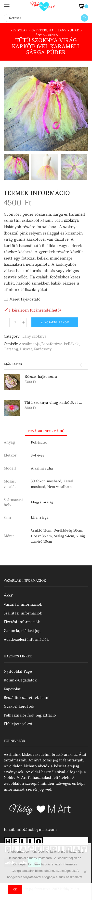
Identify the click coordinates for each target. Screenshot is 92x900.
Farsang (11, 349)
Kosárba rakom (56, 322)
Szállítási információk (23, 613)
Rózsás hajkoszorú (41, 376)
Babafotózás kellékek (60, 343)
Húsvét (26, 349)
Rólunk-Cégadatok (20, 680)
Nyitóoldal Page (18, 671)
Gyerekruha (42, 30)
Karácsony (43, 349)
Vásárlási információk (23, 604)
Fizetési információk (22, 621)
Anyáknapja (29, 343)
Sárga (43, 517)
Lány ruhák (68, 30)
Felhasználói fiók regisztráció (30, 715)
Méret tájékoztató (24, 299)
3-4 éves (37, 455)
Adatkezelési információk (26, 639)
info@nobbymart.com (36, 829)
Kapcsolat (12, 689)
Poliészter (39, 442)
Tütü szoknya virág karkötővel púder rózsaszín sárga (53, 402)
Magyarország (42, 502)
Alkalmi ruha (42, 468)
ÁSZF (8, 595)
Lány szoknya (45, 35)
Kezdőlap (18, 30)
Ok (15, 889)
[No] (84, 871)
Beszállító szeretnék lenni (27, 697)
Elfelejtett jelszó (18, 723)
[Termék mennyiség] (15, 322)
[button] (10, 110)
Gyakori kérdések (19, 706)
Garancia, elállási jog (22, 630)
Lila (34, 517)
